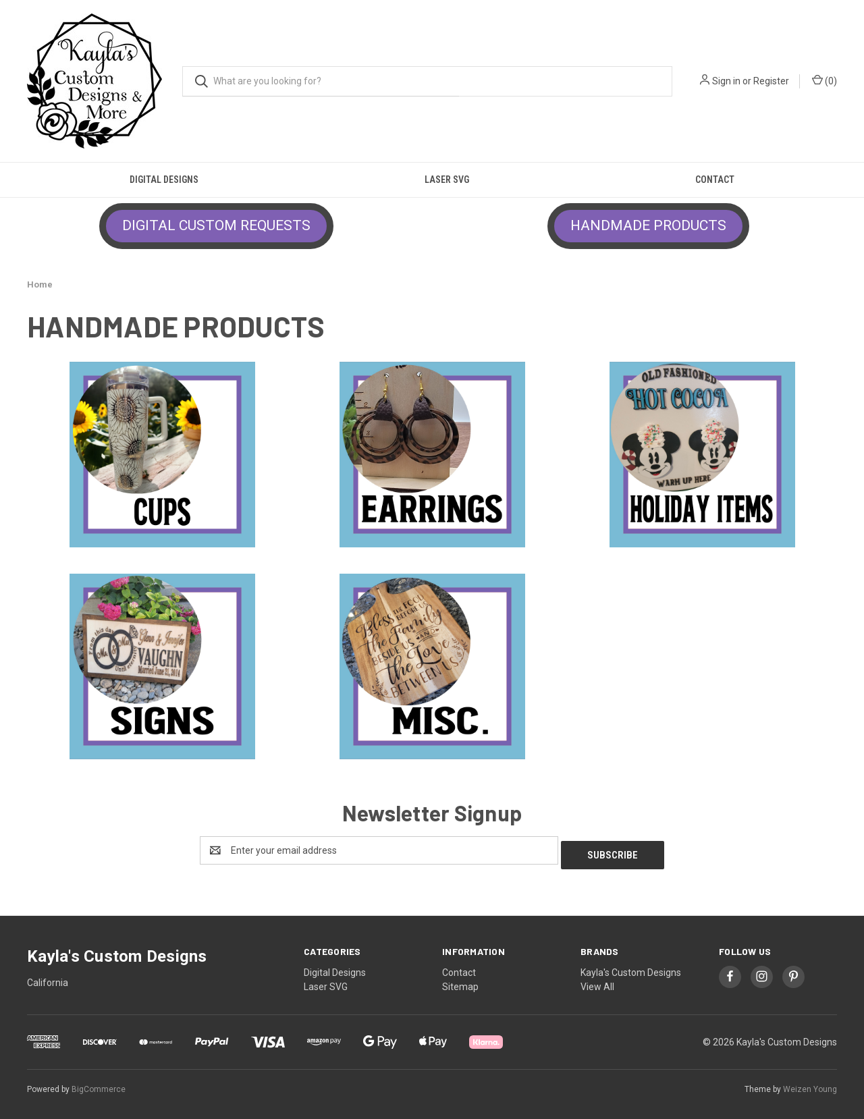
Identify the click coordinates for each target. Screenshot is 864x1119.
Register (771, 81)
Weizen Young (810, 1084)
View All (597, 982)
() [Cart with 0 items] (824, 80)
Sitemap (460, 982)
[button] (216, 226)
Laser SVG (447, 179)
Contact (714, 179)
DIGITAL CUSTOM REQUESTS (216, 225)
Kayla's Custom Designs (630, 967)
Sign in (726, 81)
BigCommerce (99, 1084)
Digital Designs (164, 179)
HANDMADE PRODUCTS (648, 225)
